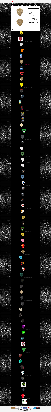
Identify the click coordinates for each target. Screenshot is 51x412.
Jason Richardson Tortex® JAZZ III (25, 283)
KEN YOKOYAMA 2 (25, 352)
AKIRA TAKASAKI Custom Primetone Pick (25, 277)
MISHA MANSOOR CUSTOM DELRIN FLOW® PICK (25, 260)
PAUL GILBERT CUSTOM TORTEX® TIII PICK (25, 35)
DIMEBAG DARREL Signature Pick (25, 231)
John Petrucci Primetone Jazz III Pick (25, 369)
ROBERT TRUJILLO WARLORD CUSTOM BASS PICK (25, 41)
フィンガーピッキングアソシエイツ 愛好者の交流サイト (17, 408)
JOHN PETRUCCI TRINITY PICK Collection (25, 70)
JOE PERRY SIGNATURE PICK (25, 202)
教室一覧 (13, 408)
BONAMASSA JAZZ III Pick (25, 254)
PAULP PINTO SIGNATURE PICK (25, 179)
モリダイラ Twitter (34, 408)
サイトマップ (31, 409)
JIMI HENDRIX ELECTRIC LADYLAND (25, 110)
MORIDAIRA (12, 1)
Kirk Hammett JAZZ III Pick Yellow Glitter (25, 87)
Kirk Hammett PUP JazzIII (25, 329)
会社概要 (19, 409)
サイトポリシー (24, 409)
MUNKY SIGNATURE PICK (25, 185)
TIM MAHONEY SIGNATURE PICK (25, 156)
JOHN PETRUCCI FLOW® (25, 346)
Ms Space (38, 408)
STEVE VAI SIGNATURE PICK (25, 162)
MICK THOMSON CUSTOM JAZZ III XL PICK (25, 64)
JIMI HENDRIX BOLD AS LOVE (25, 116)
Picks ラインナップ (14, 29)
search (39, 0)
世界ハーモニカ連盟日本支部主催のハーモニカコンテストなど (21, 408)
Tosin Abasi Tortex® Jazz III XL (25, 375)
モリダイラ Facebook (25, 408)
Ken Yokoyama (25, 133)
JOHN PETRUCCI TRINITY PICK (25, 306)
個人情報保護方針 (27, 409)
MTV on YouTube (30, 408)
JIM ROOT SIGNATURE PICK (25, 208)
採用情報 (21, 409)
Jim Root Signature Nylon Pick (25, 323)
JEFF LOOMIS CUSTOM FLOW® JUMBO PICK (25, 93)
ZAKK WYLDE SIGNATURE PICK (25, 139)
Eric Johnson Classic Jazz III (25, 398)
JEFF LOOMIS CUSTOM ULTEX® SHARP (25, 300)
